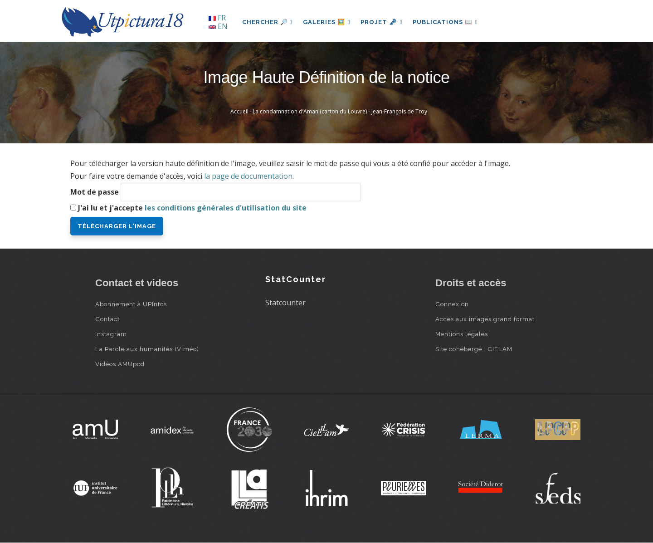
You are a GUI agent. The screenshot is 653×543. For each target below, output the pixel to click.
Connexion (452, 304)
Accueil (239, 111)
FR (217, 18)
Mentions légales (461, 334)
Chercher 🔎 (267, 22)
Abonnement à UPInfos (131, 304)
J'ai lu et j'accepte (192, 208)
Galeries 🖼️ (327, 22)
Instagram (111, 334)
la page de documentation (248, 176)
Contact (107, 319)
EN (218, 26)
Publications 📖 (447, 22)
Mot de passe (94, 192)
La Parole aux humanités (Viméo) (147, 348)
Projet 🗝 (383, 22)
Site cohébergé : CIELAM (473, 348)
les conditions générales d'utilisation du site (226, 208)
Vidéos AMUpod (120, 363)
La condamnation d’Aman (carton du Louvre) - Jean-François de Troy (340, 111)
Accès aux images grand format (485, 319)
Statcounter (285, 303)
